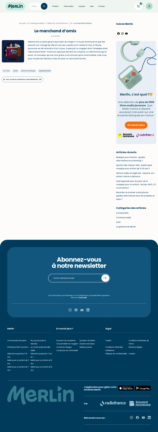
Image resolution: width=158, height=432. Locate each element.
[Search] (35, 6)
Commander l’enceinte (17, 340)
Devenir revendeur (87, 344)
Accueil (22, 23)
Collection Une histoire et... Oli (59, 23)
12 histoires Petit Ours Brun (17, 347)
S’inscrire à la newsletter (66, 340)
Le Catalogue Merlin (35, 23)
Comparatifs (122, 213)
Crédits (108, 340)
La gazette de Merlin (126, 226)
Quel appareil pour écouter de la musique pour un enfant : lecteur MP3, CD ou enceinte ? (136, 184)
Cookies (132, 353)
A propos (82, 6)
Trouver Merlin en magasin (67, 344)
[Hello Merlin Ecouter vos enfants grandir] (15, 6)
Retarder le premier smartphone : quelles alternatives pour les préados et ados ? (135, 196)
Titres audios (69, 6)
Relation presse (86, 347)
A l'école (101, 6)
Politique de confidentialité (116, 353)
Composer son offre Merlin (67, 350)
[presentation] (79, 288)
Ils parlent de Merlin (87, 340)
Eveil (118, 222)
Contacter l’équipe (63, 347)
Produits (55, 6)
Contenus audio (123, 217)
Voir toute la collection (22, 79)
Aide (91, 6)
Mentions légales (135, 347)
